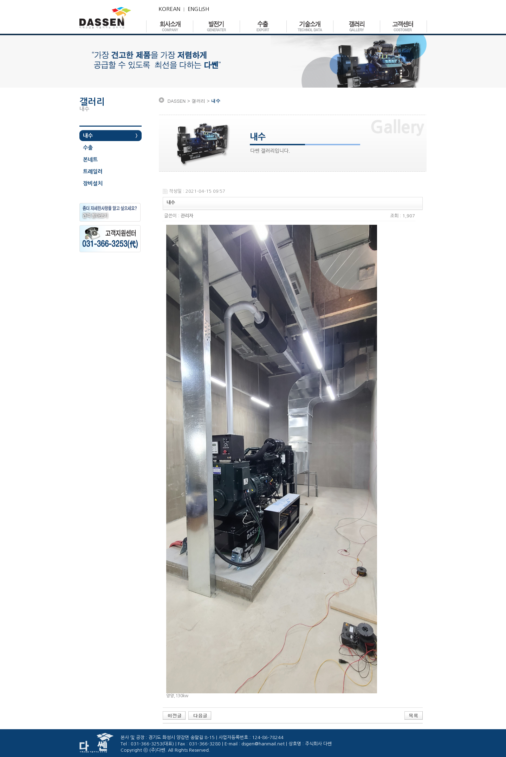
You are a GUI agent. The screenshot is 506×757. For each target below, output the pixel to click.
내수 (88, 135)
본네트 (90, 159)
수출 (88, 147)
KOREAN (169, 9)
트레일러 (93, 171)
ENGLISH (198, 9)
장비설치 (93, 183)
